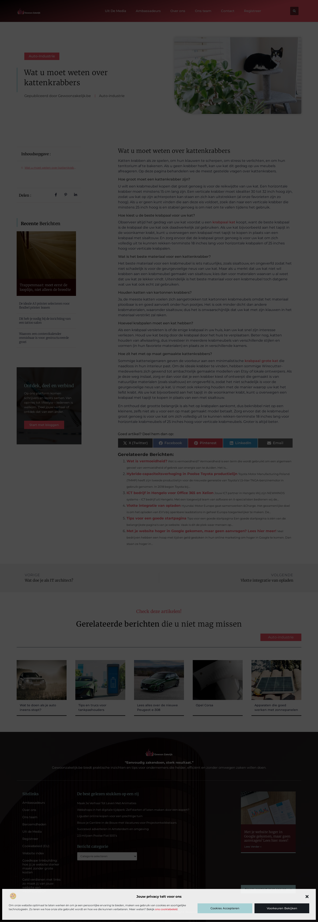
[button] (307, 896)
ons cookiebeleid (166, 909)
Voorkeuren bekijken (282, 908)
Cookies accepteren (224, 908)
